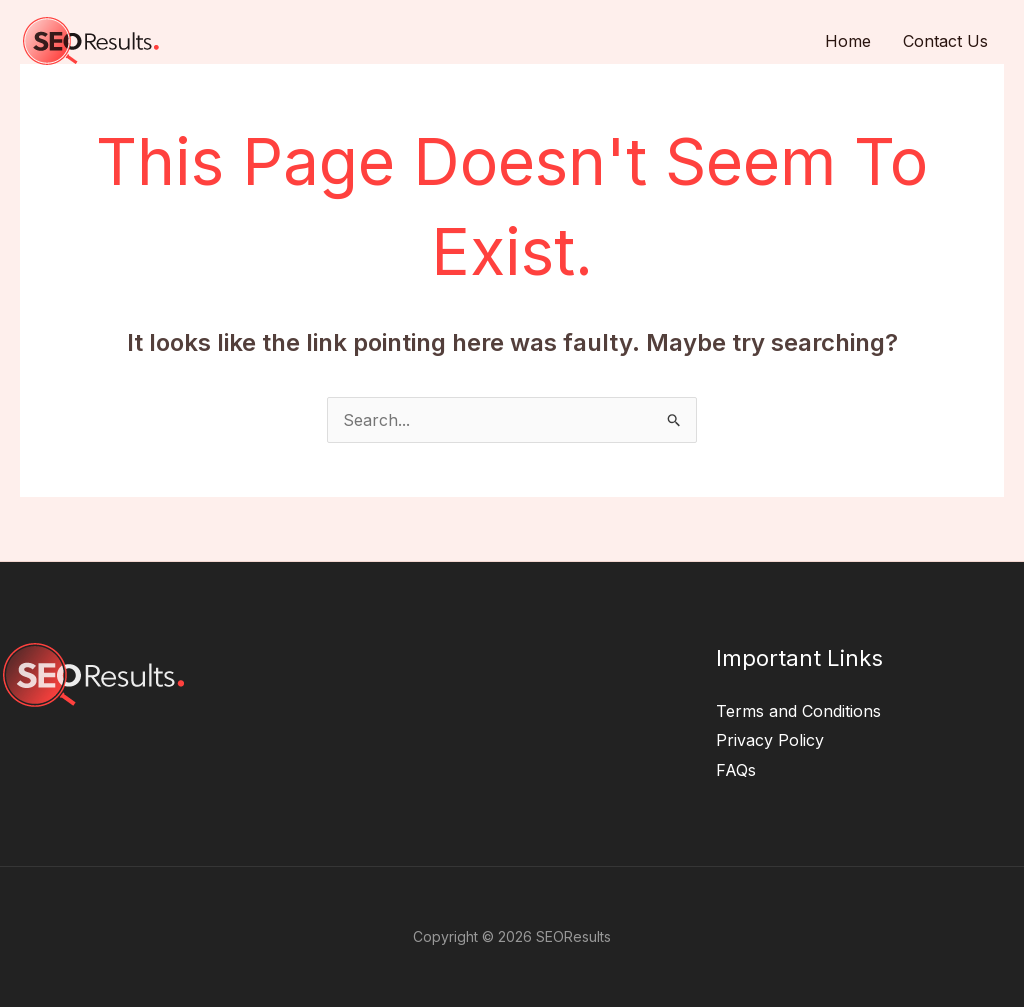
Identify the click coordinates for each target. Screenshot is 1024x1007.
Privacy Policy (770, 740)
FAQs (736, 770)
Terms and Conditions (798, 711)
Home (848, 41)
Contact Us (945, 41)
